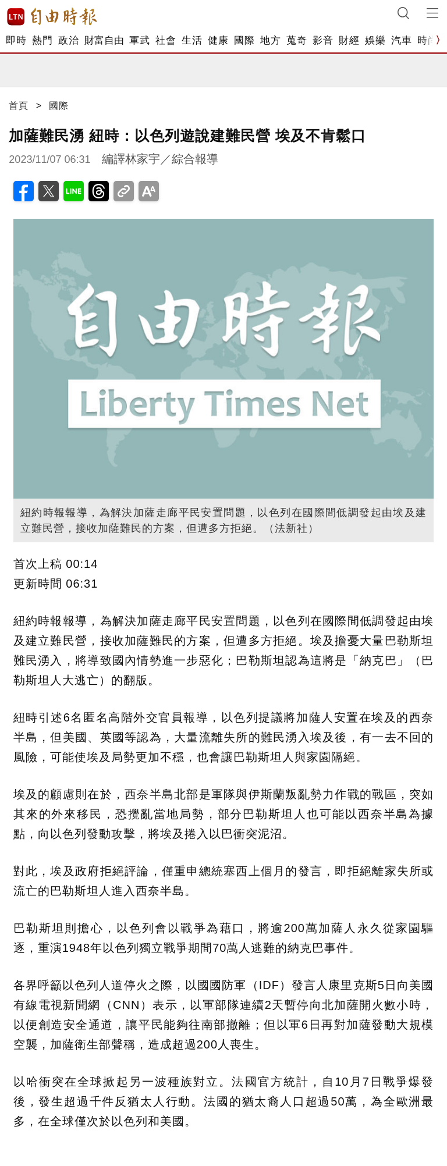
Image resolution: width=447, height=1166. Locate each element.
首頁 (19, 106)
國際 (244, 40)
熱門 (42, 40)
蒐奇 (296, 40)
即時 (16, 40)
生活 (192, 40)
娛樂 (375, 40)
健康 (218, 40)
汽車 (401, 40)
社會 (165, 40)
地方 (270, 40)
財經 (349, 40)
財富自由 (103, 40)
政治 (68, 40)
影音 (323, 40)
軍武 (139, 40)
